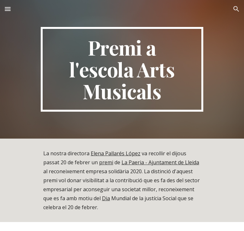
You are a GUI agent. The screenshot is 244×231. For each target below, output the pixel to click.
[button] (7, 9)
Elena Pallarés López (115, 153)
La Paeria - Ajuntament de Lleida (160, 162)
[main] (122, 69)
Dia (106, 198)
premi (106, 162)
